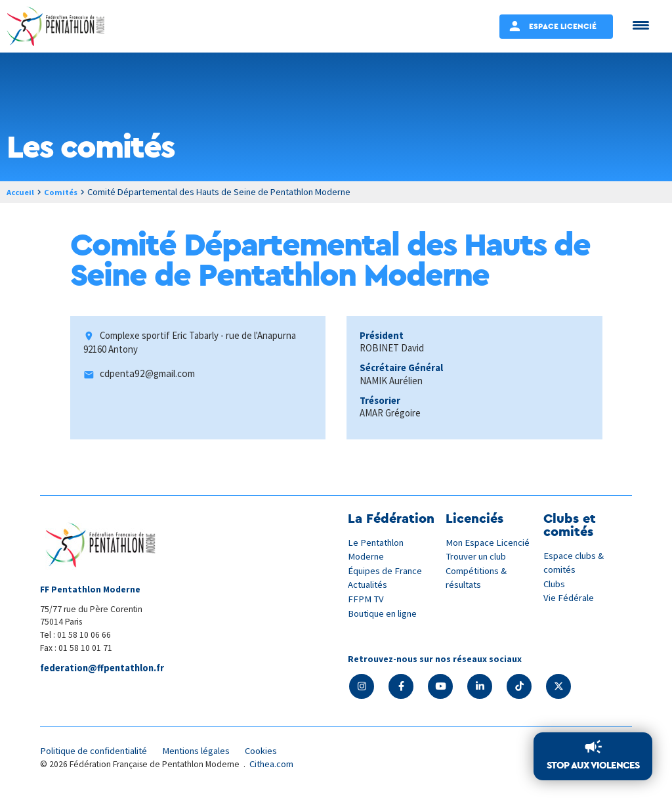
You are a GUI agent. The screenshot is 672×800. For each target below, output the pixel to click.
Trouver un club (478, 556)
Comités (65, 192)
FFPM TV (366, 598)
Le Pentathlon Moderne (378, 549)
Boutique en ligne (384, 612)
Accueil (22, 192)
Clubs (554, 583)
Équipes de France (386, 570)
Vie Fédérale (569, 597)
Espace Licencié (563, 26)
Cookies (272, 751)
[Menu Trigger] (641, 25)
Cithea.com (273, 766)
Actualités (369, 584)
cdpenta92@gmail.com (147, 374)
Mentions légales (204, 751)
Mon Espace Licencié (489, 542)
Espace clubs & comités (574, 562)
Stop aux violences (593, 765)
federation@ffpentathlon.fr (105, 668)
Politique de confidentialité (97, 751)
